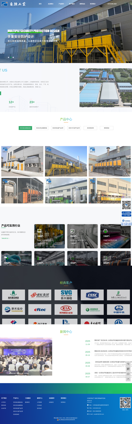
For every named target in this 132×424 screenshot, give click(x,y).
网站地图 (56, 418)
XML (64, 418)
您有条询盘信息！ (72, 418)
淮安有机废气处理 (18, 408)
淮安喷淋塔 (16, 414)
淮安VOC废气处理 (18, 411)
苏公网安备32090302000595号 (67, 419)
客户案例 (72, 4)
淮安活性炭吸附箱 (18, 405)
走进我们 (50, 4)
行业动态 (39, 405)
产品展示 (61, 4)
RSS (60, 418)
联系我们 (93, 4)
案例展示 (27, 402)
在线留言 (51, 402)
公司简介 (3, 402)
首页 (40, 4)
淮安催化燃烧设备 (18, 402)
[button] (8, 57)
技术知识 (39, 408)
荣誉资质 (3, 405)
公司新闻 (39, 402)
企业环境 (3, 408)
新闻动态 (82, 4)
